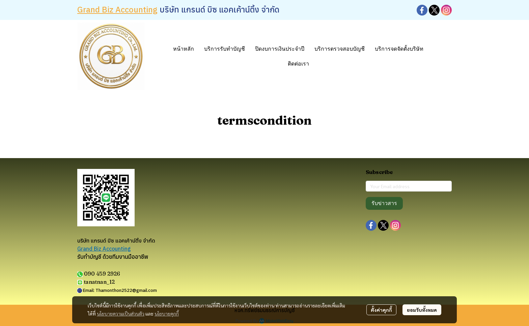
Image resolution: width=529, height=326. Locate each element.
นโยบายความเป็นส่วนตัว (120, 313)
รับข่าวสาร (384, 203)
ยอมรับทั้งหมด (422, 310)
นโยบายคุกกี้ (167, 313)
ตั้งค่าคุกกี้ (381, 310)
